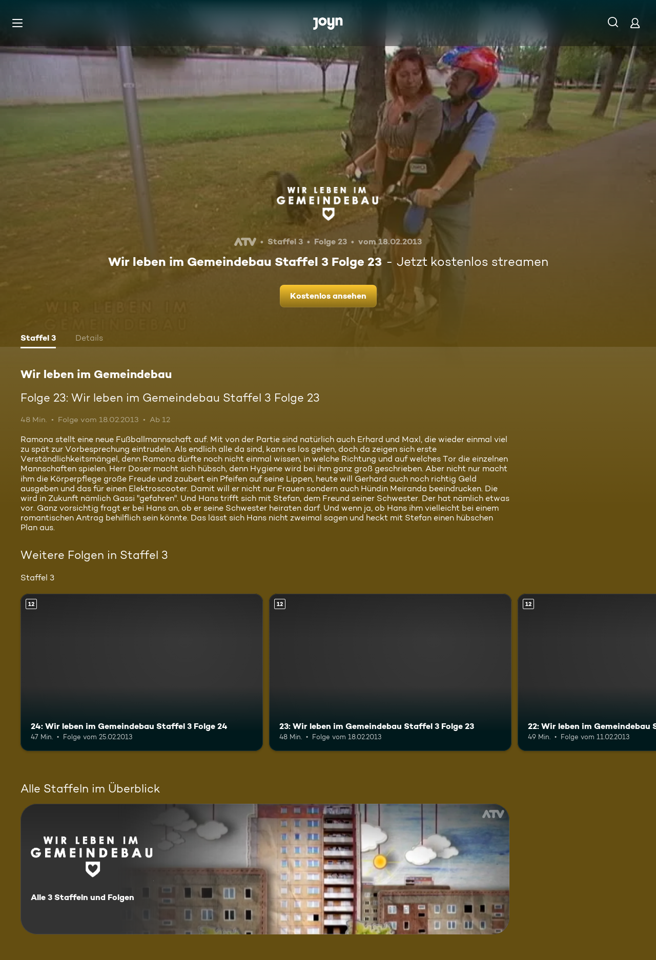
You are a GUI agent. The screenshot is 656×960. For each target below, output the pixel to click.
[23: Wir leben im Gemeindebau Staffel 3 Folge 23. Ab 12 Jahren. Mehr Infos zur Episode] (390, 672)
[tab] (38, 339)
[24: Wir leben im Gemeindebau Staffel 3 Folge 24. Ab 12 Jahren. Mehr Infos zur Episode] (141, 672)
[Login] (635, 23)
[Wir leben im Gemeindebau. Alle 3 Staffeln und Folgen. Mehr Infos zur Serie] (264, 869)
